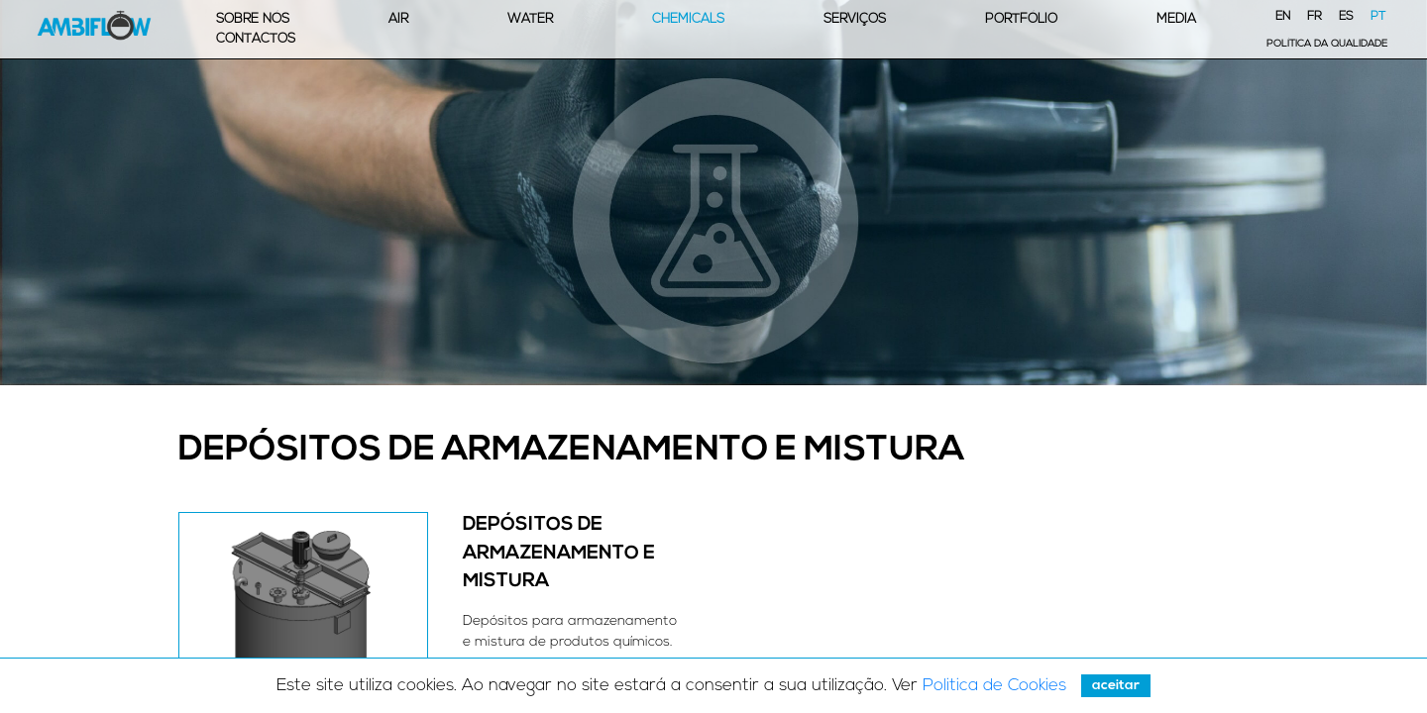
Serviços (854, 19)
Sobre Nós (252, 19)
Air (398, 19)
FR (1314, 17)
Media (1176, 19)
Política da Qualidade (1326, 44)
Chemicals (688, 19)
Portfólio (1021, 19)
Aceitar (1116, 685)
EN (1282, 17)
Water (530, 19)
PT (1378, 17)
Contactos (255, 39)
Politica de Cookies (994, 685)
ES (1346, 17)
